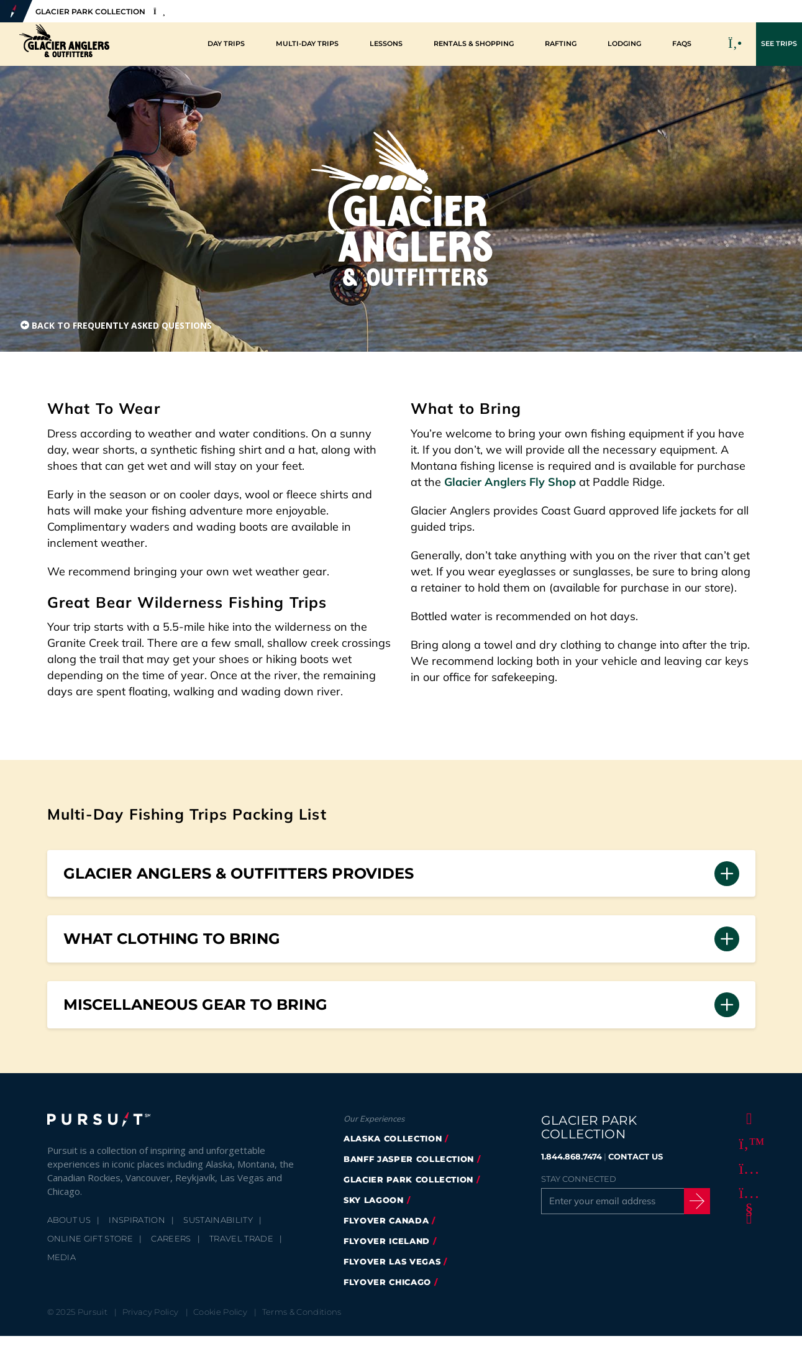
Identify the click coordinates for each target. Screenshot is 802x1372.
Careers (171, 1238)
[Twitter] (747, 1143)
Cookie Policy (220, 1312)
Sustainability (218, 1220)
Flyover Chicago (387, 1282)
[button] (401, 874)
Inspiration (137, 1220)
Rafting (560, 44)
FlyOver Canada (386, 1220)
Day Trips (226, 44)
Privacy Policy (150, 1312)
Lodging (624, 44)
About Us (69, 1220)
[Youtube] (747, 1193)
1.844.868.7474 (571, 1156)
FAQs (681, 44)
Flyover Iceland (387, 1241)
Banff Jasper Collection (409, 1159)
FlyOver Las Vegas (392, 1261)
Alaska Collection (393, 1138)
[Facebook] (747, 1118)
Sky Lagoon (374, 1200)
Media (61, 1257)
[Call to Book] (735, 44)
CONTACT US (635, 1156)
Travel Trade (241, 1238)
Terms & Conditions (302, 1312)
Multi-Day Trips (307, 44)
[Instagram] (747, 1168)
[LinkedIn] (747, 1218)
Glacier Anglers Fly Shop (510, 482)
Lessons (386, 44)
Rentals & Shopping (474, 44)
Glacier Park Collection (408, 1179)
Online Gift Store (90, 1238)
